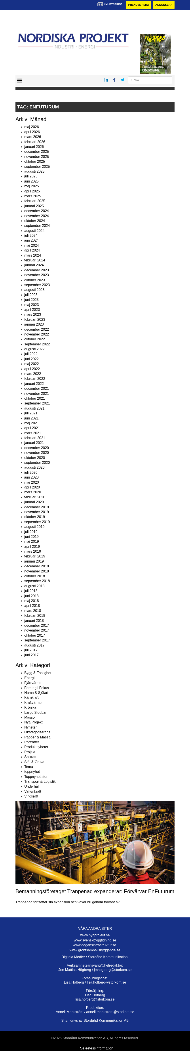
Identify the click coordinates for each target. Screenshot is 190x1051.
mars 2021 (32, 433)
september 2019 (37, 522)
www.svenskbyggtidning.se (95, 940)
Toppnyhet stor (36, 777)
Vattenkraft (32, 791)
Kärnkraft (31, 697)
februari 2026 (34, 142)
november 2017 (36, 630)
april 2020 (32, 487)
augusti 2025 (34, 171)
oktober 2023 (34, 280)
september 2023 (37, 285)
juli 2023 (31, 295)
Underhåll (31, 786)
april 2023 (32, 309)
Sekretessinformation (96, 1048)
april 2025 (32, 191)
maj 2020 (31, 482)
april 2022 (32, 369)
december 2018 (36, 566)
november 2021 (36, 393)
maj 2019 (31, 541)
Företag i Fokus (36, 688)
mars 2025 (32, 196)
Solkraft (30, 757)
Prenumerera (138, 4)
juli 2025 (31, 176)
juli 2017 (31, 650)
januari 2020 (34, 502)
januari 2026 (34, 147)
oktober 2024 (34, 221)
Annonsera (163, 4)
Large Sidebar (35, 712)
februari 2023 (34, 319)
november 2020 (36, 453)
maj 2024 (31, 245)
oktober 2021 (34, 398)
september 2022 (37, 344)
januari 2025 (34, 206)
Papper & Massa (37, 737)
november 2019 (36, 512)
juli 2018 (31, 591)
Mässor (30, 717)
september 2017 (37, 640)
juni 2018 (31, 596)
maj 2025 (31, 186)
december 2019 (36, 507)
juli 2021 (31, 413)
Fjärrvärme (32, 683)
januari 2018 (34, 620)
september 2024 (37, 225)
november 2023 (36, 275)
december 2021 (36, 388)
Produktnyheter (36, 747)
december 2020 (36, 448)
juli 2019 (31, 532)
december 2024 (36, 211)
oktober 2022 (34, 339)
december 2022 (36, 329)
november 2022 (36, 334)
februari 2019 (34, 556)
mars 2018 (32, 611)
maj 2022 (31, 364)
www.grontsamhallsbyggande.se (95, 950)
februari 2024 (34, 260)
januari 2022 (34, 384)
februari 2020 (34, 497)
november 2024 (36, 216)
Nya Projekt (33, 722)
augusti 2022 (34, 349)
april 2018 (32, 605)
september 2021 (37, 403)
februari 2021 (34, 438)
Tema (28, 767)
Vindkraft (31, 796)
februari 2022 (34, 378)
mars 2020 (32, 492)
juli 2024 (31, 235)
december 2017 (36, 625)
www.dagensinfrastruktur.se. (95, 945)
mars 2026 (32, 137)
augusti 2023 (34, 290)
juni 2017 (31, 655)
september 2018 (37, 581)
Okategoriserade (37, 732)
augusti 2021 (34, 408)
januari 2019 (34, 561)
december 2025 (36, 151)
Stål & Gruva (34, 762)
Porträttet (31, 742)
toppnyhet (32, 771)
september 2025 (37, 166)
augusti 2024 (34, 231)
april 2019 (32, 546)
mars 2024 (32, 255)
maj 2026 (31, 127)
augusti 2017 (34, 645)
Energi (29, 678)
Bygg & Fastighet (37, 673)
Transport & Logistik (40, 781)
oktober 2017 (34, 635)
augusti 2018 (34, 586)
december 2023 (36, 270)
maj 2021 (31, 423)
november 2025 (36, 156)
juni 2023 (31, 300)
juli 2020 (31, 472)
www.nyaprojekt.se (95, 935)
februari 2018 (34, 615)
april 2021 (32, 428)
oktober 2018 (34, 576)
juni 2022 (31, 359)
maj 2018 (31, 601)
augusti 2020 (34, 467)
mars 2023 (32, 314)
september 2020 (37, 462)
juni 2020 (31, 477)
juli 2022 (31, 354)
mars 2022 (32, 374)
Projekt (29, 752)
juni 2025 (31, 181)
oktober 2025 (34, 161)
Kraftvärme (33, 702)
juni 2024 (31, 240)
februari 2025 (34, 201)
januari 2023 (34, 324)
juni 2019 (31, 537)
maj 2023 (31, 305)
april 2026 (32, 132)
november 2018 (36, 571)
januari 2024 (34, 265)
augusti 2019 (34, 527)
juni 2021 (31, 418)
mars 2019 (32, 551)
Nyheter (30, 727)
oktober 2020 (34, 458)
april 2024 (32, 250)
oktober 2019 (34, 517)
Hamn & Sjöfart (36, 693)
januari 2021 (34, 443)
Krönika (30, 707)
